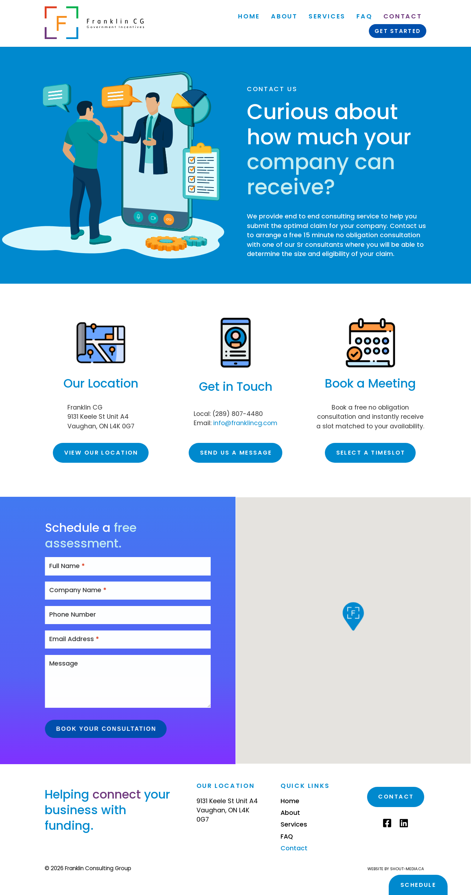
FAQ (364, 16)
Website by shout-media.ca (395, 869)
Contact (402, 16)
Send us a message (236, 453)
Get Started (398, 31)
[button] (353, 620)
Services (327, 16)
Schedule (418, 885)
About (284, 16)
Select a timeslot (370, 453)
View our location (101, 453)
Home (249, 16)
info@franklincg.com (245, 423)
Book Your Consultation (123, 729)
